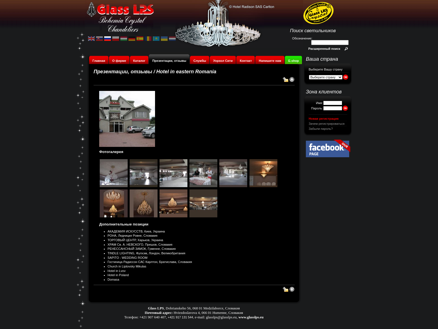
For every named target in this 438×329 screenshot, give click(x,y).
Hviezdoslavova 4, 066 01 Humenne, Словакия (208, 313)
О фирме (119, 60)
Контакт (246, 60)
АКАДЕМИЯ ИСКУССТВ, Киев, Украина (136, 231)
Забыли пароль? (321, 128)
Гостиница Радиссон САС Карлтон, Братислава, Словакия (150, 262)
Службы (199, 60)
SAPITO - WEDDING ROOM (127, 257)
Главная (98, 60)
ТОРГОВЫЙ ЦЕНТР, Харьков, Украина (135, 240)
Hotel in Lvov (117, 270)
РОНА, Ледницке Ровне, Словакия (133, 235)
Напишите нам (270, 60)
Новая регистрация (324, 118)
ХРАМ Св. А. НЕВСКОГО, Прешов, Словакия (140, 244)
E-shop (293, 60)
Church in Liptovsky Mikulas (127, 266)
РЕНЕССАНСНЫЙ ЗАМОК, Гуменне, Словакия (142, 248)
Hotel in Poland (118, 275)
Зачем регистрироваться (326, 123)
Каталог (139, 60)
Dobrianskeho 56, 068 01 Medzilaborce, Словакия (203, 308)
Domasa (113, 279)
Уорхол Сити (223, 60)
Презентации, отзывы (169, 60)
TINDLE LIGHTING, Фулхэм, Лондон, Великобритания (146, 253)
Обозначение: (302, 38)
